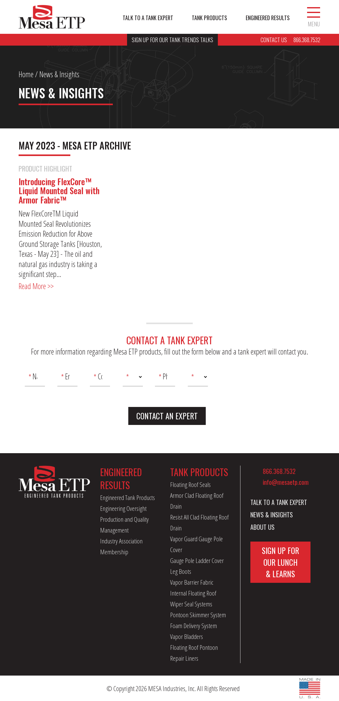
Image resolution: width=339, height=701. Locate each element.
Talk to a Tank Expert (148, 18)
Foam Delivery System (193, 625)
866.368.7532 (279, 471)
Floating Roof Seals (190, 484)
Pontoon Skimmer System (198, 614)
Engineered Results (268, 18)
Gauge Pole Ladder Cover (197, 560)
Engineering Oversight (123, 508)
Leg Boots (180, 571)
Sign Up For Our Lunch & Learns (280, 562)
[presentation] (267, 379)
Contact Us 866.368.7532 (290, 40)
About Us (262, 527)
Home (26, 74)
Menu (313, 17)
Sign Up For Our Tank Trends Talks (172, 40)
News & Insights (271, 514)
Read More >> (36, 286)
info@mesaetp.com (286, 482)
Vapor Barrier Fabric (191, 582)
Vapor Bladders (186, 636)
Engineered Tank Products (127, 497)
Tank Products (209, 18)
